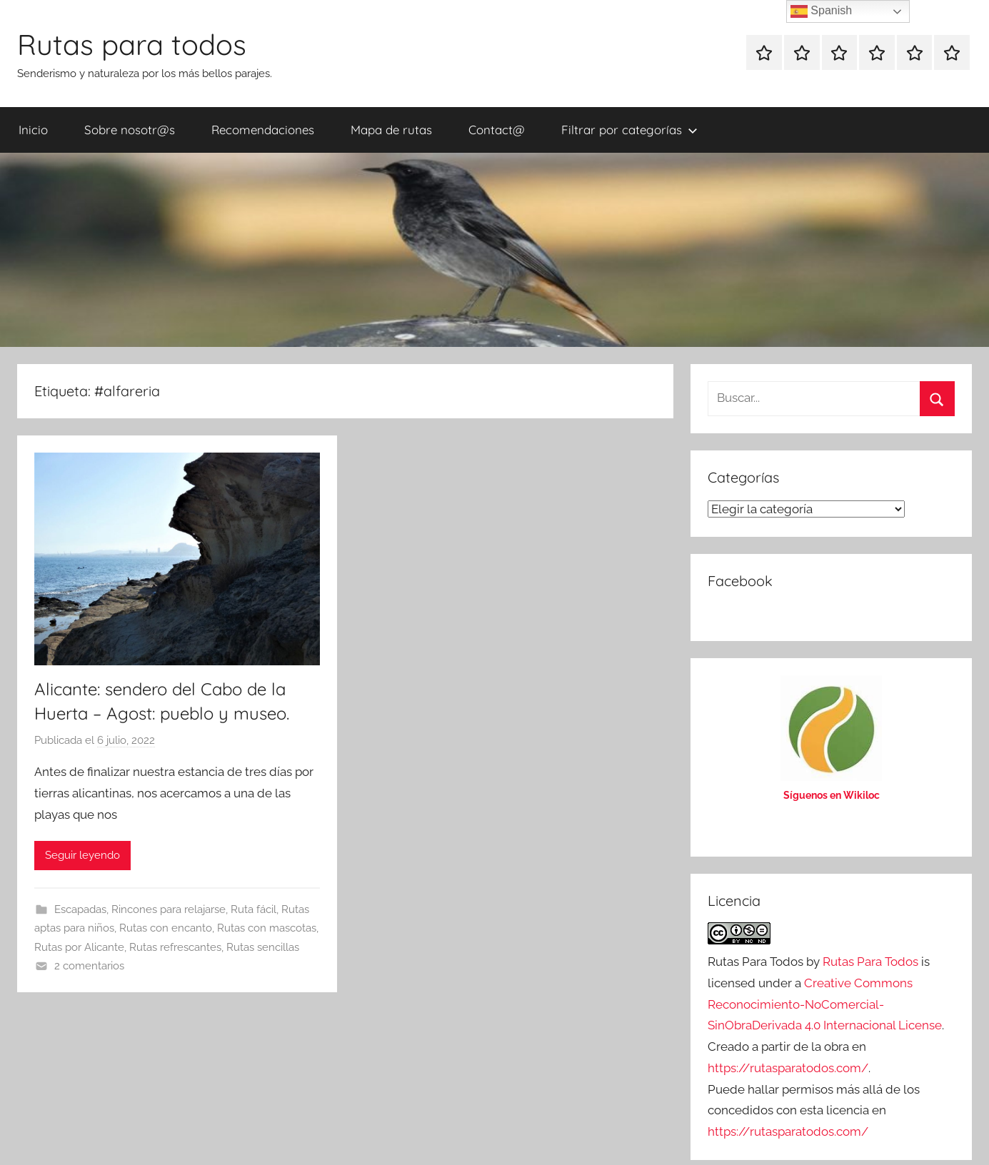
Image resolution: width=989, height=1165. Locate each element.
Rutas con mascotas (266, 928)
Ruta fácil (253, 909)
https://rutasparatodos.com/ (788, 1068)
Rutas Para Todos (870, 961)
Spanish (821, 11)
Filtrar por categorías (629, 129)
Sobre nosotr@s (129, 129)
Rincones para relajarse (168, 909)
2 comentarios (89, 965)
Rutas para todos (131, 44)
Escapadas (80, 909)
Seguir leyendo (82, 855)
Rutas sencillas (262, 947)
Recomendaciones (262, 129)
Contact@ (496, 129)
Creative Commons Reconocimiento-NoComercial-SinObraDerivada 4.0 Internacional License (825, 1004)
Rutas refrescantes (175, 947)
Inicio (33, 129)
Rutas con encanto (165, 928)
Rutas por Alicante (79, 947)
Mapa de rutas (391, 129)
